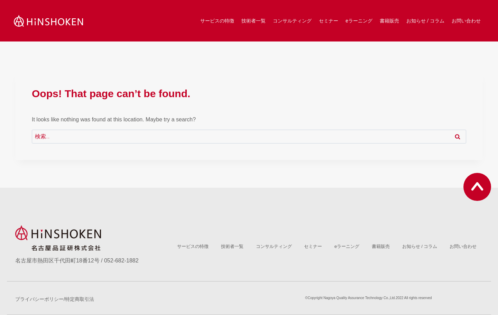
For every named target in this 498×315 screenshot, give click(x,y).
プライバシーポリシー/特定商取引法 (54, 299)
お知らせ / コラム (425, 21)
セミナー (328, 21)
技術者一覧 (253, 21)
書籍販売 (389, 21)
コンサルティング (292, 21)
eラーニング (358, 21)
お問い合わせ (466, 21)
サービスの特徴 (217, 21)
